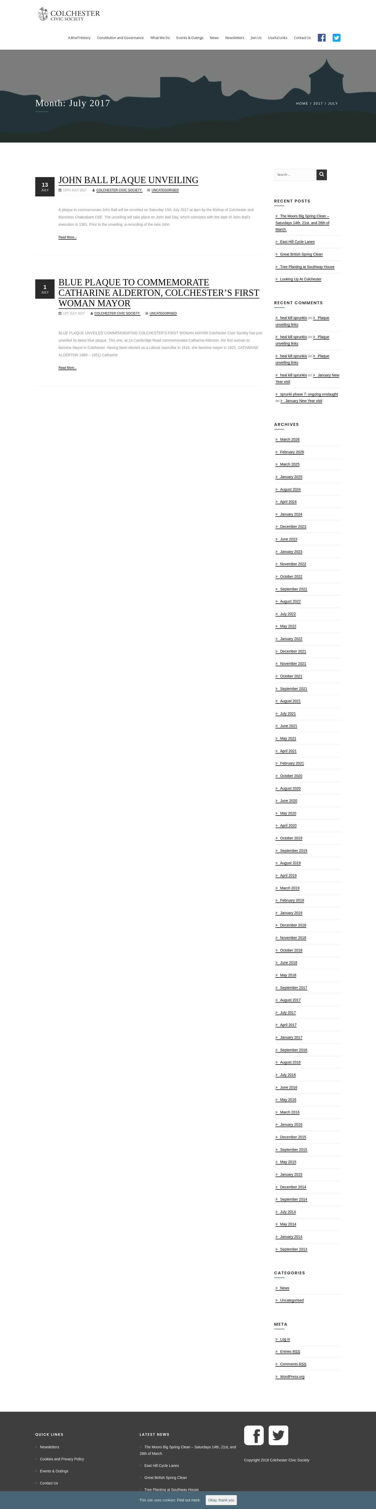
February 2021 (292, 763)
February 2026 (292, 452)
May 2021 (288, 738)
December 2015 (293, 1137)
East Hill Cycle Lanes (297, 242)
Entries (290, 1351)
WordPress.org (292, 1377)
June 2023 (288, 539)
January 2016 (291, 1124)
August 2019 (290, 863)
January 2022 (291, 639)
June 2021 (288, 726)
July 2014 (288, 1212)
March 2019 (289, 888)
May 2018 (288, 975)
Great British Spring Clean (301, 254)
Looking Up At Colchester (300, 279)
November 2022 (293, 564)
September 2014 (293, 1199)
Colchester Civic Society (119, 190)
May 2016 (288, 1100)
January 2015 (291, 1174)
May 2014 (288, 1224)
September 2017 (293, 988)
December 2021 (293, 651)
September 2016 (293, 1050)
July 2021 (288, 713)
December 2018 (293, 925)
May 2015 (288, 1162)
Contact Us (49, 1483)
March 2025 (289, 464)
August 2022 (290, 601)
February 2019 (292, 900)
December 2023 (293, 526)
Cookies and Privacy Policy (62, 1459)
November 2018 (293, 938)
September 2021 (293, 689)
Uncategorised (165, 190)
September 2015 (293, 1150)
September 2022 (293, 589)
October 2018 (291, 950)
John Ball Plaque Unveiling (128, 180)
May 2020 (288, 813)
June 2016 (288, 1087)
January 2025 (291, 477)
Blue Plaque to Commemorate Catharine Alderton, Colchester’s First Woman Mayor (158, 292)
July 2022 (288, 614)
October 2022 (291, 576)
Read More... (67, 237)
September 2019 (293, 851)
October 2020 (291, 776)
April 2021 (288, 751)
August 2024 (290, 489)
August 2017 (290, 1000)
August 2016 (290, 1062)
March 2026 (289, 439)
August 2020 (290, 788)
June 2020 (288, 801)
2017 (318, 103)
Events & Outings (54, 1471)
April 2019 (288, 875)
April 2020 (288, 825)
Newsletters (49, 1447)
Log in (285, 1339)
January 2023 (291, 552)
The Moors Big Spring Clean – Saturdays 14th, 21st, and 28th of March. (302, 222)
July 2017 (288, 1012)
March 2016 (289, 1112)
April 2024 (288, 502)
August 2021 (290, 701)
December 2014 (293, 1187)
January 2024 (291, 514)
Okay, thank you (221, 1500)
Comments (293, 1364)
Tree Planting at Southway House (307, 267)
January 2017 (291, 1037)
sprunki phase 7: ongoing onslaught (309, 394)
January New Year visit (303, 401)
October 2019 (291, 838)
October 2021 (291, 676)
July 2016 (288, 1075)
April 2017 (288, 1025)
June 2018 (288, 962)
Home (302, 103)
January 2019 (291, 913)
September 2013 (293, 1249)
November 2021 (293, 664)
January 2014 (291, 1237)
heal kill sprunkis (293, 318)
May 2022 (288, 626)
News (284, 1288)
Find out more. (189, 1500)
